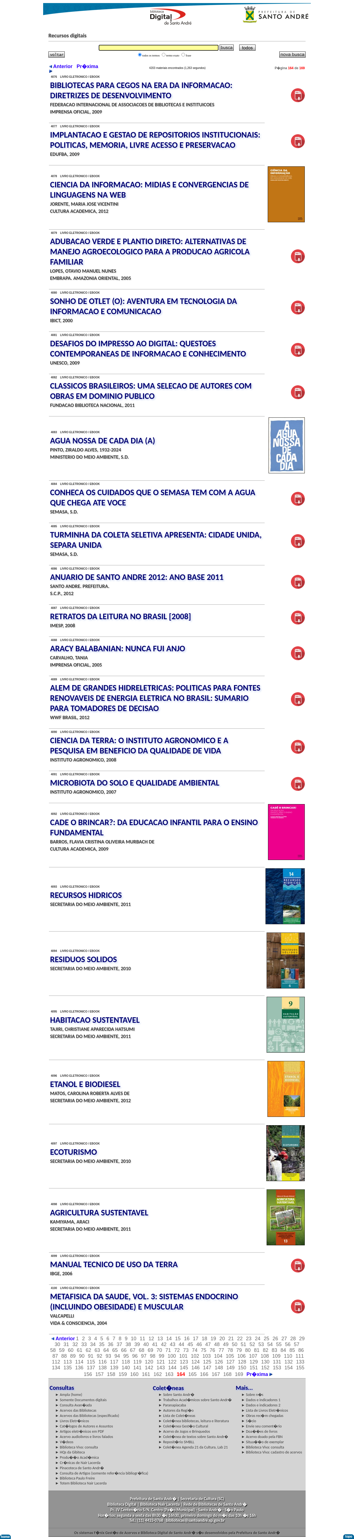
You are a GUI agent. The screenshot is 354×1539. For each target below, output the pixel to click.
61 (79, 1350)
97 (144, 1356)
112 (56, 1362)
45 (190, 1344)
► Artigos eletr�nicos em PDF (79, 1431)
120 (149, 1362)
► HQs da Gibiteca (70, 1452)
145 (184, 1367)
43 (172, 1344)
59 (62, 1350)
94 (117, 1356)
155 (300, 1367)
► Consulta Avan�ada (73, 1405)
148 (219, 1367)
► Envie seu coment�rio (261, 1426)
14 (169, 1338)
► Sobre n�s (252, 1394)
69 (150, 1350)
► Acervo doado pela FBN (262, 1436)
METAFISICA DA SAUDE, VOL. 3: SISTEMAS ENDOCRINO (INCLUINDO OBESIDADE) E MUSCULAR (144, 1301)
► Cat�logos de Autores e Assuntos (84, 1426)
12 (151, 1338)
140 (126, 1367)
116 (102, 1362)
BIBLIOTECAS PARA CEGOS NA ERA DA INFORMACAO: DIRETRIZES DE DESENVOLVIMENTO (141, 90)
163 (169, 1374)
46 (199, 1344)
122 (172, 1362)
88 (64, 1356)
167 (216, 1374)
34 (93, 1344)
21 (231, 1338)
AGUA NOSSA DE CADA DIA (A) (102, 440)
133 (300, 1362)
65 (115, 1350)
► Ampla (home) (68, 1394)
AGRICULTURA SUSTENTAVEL (99, 1212)
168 (227, 1374)
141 (137, 1367)
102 (195, 1356)
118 (126, 1362)
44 (181, 1344)
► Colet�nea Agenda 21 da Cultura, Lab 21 (193, 1447)
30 (57, 1344)
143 (161, 1367)
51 (243, 1344)
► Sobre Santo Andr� (176, 1394)
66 (124, 1350)
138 (102, 1367)
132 (288, 1362)
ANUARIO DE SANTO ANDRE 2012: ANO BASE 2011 (136, 577)
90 (82, 1356)
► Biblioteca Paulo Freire (75, 1478)
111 (299, 1356)
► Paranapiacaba (172, 1405)
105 (230, 1356)
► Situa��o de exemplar (262, 1442)
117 (114, 1362)
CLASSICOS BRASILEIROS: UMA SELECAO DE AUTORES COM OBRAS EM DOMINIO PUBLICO (151, 391)
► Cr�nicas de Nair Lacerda (77, 1462)
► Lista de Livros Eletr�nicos (264, 1410)
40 (146, 1344)
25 (266, 1338)
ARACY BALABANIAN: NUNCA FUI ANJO (117, 648)
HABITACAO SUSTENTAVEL (95, 1020)
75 (203, 1350)
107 (253, 1356)
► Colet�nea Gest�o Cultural (183, 1426)
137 (91, 1367)
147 (207, 1367)
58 (53, 1350)
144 (172, 1367)
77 (221, 1350)
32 (75, 1344)
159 (123, 1374)
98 (152, 1356)
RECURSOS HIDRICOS (86, 895)
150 (242, 1367)
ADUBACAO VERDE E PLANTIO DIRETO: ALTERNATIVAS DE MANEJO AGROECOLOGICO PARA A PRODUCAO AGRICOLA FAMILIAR (150, 251)
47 (208, 1344)
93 (108, 1356)
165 (192, 1374)
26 (275, 1338)
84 (283, 1350)
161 (146, 1374)
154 (288, 1367)
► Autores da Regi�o (176, 1410)
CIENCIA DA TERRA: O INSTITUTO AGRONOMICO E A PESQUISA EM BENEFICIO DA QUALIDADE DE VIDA (139, 745)
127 (230, 1362)
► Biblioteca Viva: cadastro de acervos (271, 1452)
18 (204, 1338)
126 (219, 1362)
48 (217, 1344)
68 (141, 1350)
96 (135, 1356)
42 (163, 1344)
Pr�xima (259, 1374)
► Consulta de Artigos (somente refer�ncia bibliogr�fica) (101, 1473)
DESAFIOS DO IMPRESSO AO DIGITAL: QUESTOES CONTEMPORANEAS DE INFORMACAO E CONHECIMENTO (148, 348)
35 (102, 1344)
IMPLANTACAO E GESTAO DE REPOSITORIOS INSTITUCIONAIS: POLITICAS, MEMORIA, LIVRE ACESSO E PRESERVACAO (155, 140)
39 (137, 1344)
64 (106, 1350)
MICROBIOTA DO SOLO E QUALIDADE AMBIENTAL (134, 783)
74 (194, 1350)
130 (265, 1362)
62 (88, 1350)
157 (99, 1374)
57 (296, 1344)
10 (133, 1338)
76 (212, 1350)
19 (213, 1338)
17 (195, 1338)
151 (253, 1367)
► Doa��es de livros (259, 1431)
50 (234, 1344)
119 (137, 1362)
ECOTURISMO (73, 1152)
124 (195, 1362)
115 (91, 1362)
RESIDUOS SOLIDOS (83, 959)
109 (276, 1356)
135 (68, 1367)
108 (265, 1356)
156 (88, 1374)
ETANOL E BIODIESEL (85, 1084)
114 (79, 1362)
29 (302, 1338)
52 (252, 1344)
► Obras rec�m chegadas (262, 1415)
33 (84, 1344)
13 (160, 1338)
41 (155, 1344)
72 (177, 1350)
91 (90, 1356)
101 (183, 1356)
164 (181, 1374)
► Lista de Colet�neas (176, 1415)
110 (288, 1356)
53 (261, 1344)
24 (257, 1338)
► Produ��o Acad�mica (77, 1457)
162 (157, 1374)
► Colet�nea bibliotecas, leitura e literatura (193, 1421)
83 (274, 1350)
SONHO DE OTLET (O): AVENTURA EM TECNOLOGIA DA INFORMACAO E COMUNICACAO (143, 306)
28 (293, 1338)
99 (161, 1356)
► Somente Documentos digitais (80, 1400)
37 (119, 1344)
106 (241, 1356)
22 (240, 1338)
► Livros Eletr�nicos (72, 1421)
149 (230, 1367)
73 (186, 1350)
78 (230, 1350)
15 (178, 1338)
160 (134, 1374)
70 (159, 1350)
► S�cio (248, 1421)
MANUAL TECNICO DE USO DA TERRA (114, 1264)
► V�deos (64, 1442)
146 (195, 1367)
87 (55, 1356)
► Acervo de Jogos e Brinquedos (184, 1431)
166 (204, 1374)
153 (277, 1367)
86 (301, 1350)
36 (110, 1344)
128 (242, 1362)
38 (128, 1344)
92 (99, 1356)
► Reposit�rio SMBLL (176, 1442)
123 (184, 1362)
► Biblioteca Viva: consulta (76, 1447)
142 (149, 1367)
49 (225, 1344)
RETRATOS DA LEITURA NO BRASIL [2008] (120, 616)
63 (97, 1350)
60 (71, 1350)
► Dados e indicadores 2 (260, 1405)
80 (248, 1350)
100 (172, 1356)
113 (68, 1362)
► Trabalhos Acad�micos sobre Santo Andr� (195, 1400)
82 (265, 1350)
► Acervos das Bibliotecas (75, 1410)
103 (206, 1356)
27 (284, 1338)
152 (265, 1367)
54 (270, 1344)
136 (79, 1367)
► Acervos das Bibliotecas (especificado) (87, 1415)
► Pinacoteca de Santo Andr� (79, 1468)
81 (256, 1350)
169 (239, 1374)
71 (168, 1350)
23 (248, 1338)
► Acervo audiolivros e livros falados (84, 1436)
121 (161, 1362)
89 (73, 1356)
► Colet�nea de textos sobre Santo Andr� (193, 1436)
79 (239, 1350)
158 (111, 1374)
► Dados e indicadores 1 (260, 1400)
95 (126, 1356)
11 (142, 1338)
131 (277, 1362)
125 (207, 1362)
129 (253, 1362)
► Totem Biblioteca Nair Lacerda (80, 1483)
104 (218, 1356)
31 (66, 1344)
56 (287, 1344)
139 (114, 1367)
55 (279, 1344)
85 (292, 1350)
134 (56, 1367)
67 (133, 1350)
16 (186, 1338)
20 (222, 1338)
